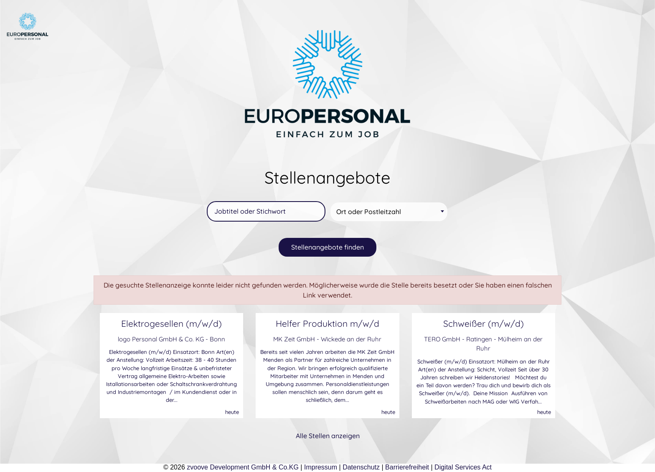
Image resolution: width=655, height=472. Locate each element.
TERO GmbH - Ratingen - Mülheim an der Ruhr (483, 344)
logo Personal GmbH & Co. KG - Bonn (171, 339)
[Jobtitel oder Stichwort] (266, 211)
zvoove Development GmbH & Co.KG (243, 467)
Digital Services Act (463, 467)
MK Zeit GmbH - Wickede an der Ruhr (327, 339)
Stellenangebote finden (327, 247)
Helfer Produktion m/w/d (327, 323)
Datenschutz (361, 467)
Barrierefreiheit (407, 467)
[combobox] (388, 211)
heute (232, 412)
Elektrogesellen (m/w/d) (171, 323)
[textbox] (390, 211)
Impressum (320, 467)
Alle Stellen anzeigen (328, 436)
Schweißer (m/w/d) (483, 323)
